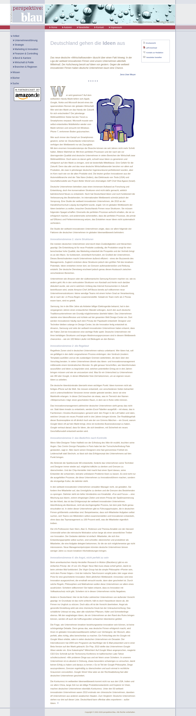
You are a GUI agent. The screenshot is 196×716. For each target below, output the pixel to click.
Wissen (15, 72)
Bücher (15, 78)
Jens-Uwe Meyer (128, 74)
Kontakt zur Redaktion (154, 53)
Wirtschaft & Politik (23, 62)
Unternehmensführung (25, 40)
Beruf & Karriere (22, 58)
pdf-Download (151, 48)
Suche (15, 83)
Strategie (18, 44)
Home (51, 27)
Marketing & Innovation (25, 49)
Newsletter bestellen (154, 57)
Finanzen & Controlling (25, 53)
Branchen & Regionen (25, 66)
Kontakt (99, 27)
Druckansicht (151, 43)
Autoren (67, 27)
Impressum (115, 27)
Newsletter (83, 27)
